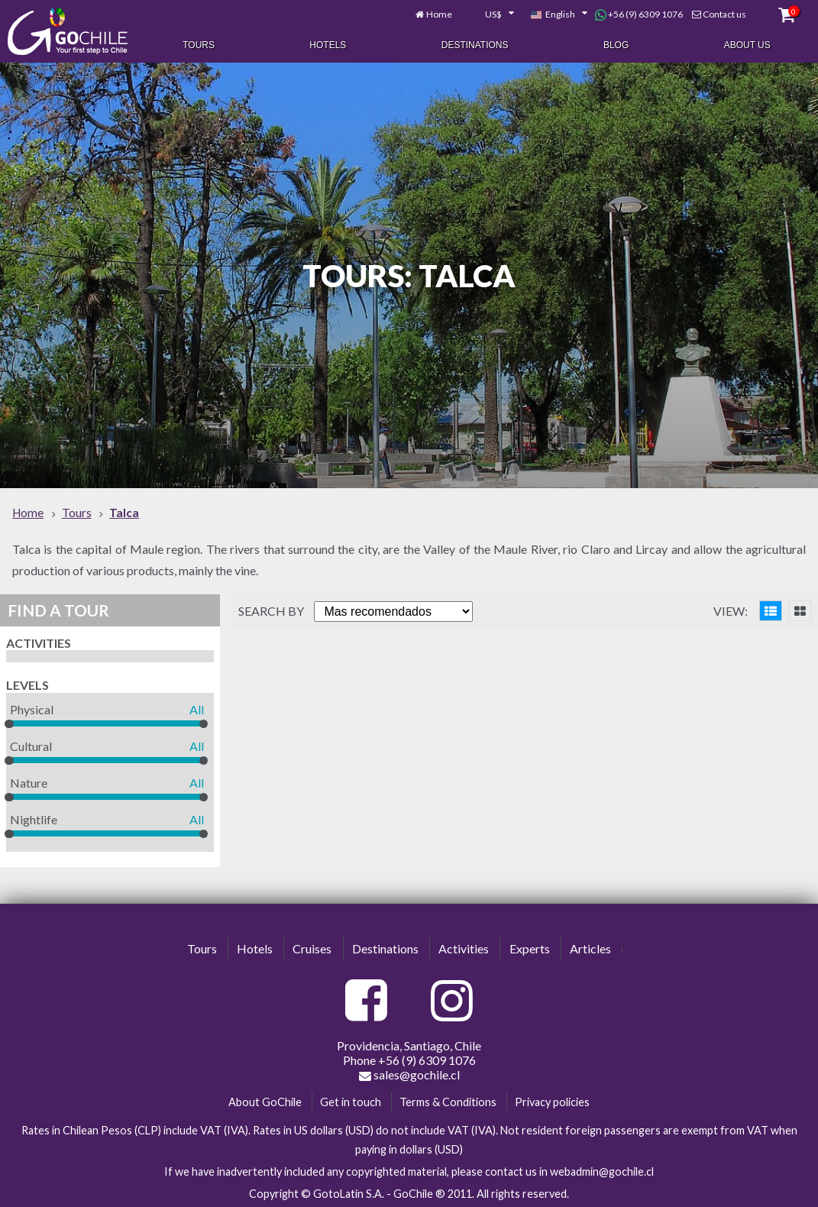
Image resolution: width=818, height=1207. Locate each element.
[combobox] (491, 14)
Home (439, 13)
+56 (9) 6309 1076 (639, 14)
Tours (199, 44)
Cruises (312, 947)
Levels (27, 683)
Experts (529, 947)
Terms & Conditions (447, 1099)
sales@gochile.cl (409, 1072)
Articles (590, 947)
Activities (38, 641)
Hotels (327, 44)
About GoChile (265, 1099)
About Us (747, 44)
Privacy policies (552, 1099)
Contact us (724, 13)
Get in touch (350, 1099)
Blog (616, 44)
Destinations (475, 44)
